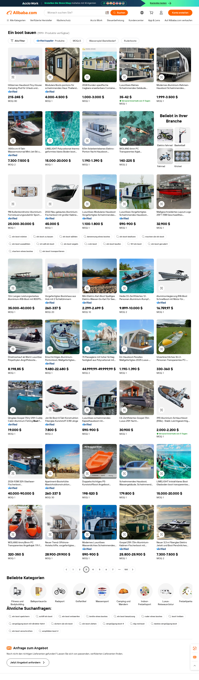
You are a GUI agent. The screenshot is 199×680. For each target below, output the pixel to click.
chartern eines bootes (21, 251)
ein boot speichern (19, 616)
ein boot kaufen (112, 244)
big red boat (137, 623)
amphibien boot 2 (48, 631)
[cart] (152, 13)
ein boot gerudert (158, 244)
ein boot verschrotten (21, 631)
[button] (107, 13)
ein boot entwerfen (69, 616)
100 (126, 569)
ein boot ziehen (88, 623)
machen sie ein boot (153, 236)
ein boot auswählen (19, 244)
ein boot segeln (69, 244)
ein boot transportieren (51, 251)
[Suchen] (119, 12)
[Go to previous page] (66, 569)
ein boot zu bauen (43, 236)
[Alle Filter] (18, 41)
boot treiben (175, 616)
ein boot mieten (18, 236)
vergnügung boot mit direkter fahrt (27, 623)
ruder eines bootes (151, 616)
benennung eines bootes (97, 236)
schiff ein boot (44, 616)
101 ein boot (134, 244)
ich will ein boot (45, 244)
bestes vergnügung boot (164, 623)
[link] (194, 648)
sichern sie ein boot (62, 623)
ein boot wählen (68, 236)
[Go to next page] (133, 569)
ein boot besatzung (124, 616)
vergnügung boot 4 (113, 623)
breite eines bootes (96, 616)
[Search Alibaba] (74, 12)
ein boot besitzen (126, 236)
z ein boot (90, 244)
